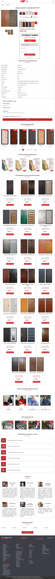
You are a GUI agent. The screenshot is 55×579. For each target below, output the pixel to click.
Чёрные (30, 553)
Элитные (17, 546)
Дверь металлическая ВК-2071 (45, 284)
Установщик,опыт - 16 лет (45, 409)
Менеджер (9, 409)
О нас (43, 544)
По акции (30, 560)
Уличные (4, 559)
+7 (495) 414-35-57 (39, 537)
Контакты (43, 546)
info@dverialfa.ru (50, 537)
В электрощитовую (6, 558)
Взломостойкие (18, 558)
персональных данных (18, 116)
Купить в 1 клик (10, 204)
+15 (36, 13)
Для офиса (4, 552)
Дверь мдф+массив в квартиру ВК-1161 (28, 285)
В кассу (4, 560)
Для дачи (4, 547)
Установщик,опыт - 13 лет (33, 409)
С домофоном (18, 566)
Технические (18, 561)
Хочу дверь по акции (30, 54)
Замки (43, 551)
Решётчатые (18, 562)
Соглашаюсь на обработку (13, 116)
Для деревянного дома (6, 554)
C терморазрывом (19, 551)
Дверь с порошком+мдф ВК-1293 (10, 343)
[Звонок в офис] (52, 1)
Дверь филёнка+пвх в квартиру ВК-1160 (45, 226)
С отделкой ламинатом (6, 572)
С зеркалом (5, 568)
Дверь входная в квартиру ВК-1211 (18, 372)
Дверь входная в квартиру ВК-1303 (27, 195)
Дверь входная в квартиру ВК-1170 (10, 313)
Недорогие (17, 544)
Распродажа (31, 561)
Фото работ (44, 545)
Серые (30, 551)
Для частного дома (6, 546)
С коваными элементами (7, 569)
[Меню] (3, 1)
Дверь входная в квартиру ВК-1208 (27, 254)
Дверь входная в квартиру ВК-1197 (36, 372)
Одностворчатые (18, 554)
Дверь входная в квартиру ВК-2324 (10, 195)
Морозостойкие (31, 546)
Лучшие (30, 544)
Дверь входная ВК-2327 (45, 343)
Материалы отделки (45, 548)
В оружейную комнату (6, 555)
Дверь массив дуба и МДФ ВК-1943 (27, 313)
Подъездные (5, 553)
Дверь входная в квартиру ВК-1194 (27, 225)
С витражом (5, 567)
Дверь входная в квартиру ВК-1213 (45, 313)
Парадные (4, 548)
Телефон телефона (6, 107)
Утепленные (5, 545)
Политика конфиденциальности (45, 553)
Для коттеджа (5, 551)
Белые (30, 554)
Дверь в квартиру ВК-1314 (10, 284)
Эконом (17, 545)
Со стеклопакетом (6, 574)
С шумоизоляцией (19, 552)
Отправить (27, 119)
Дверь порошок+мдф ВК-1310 (10, 254)
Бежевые (30, 552)
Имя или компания (6, 103)
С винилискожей (5, 566)
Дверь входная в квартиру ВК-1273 (45, 195)
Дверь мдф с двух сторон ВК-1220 (45, 254)
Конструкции (44, 547)
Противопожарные (19, 553)
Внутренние (18, 565)
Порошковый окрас (6, 565)
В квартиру (4, 544)
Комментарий (5, 111)
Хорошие (30, 545)
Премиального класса (19, 547)
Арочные (17, 560)
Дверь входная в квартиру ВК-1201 (27, 343)
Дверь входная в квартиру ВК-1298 (10, 225)
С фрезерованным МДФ (7, 573)
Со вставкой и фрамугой (20, 559)
